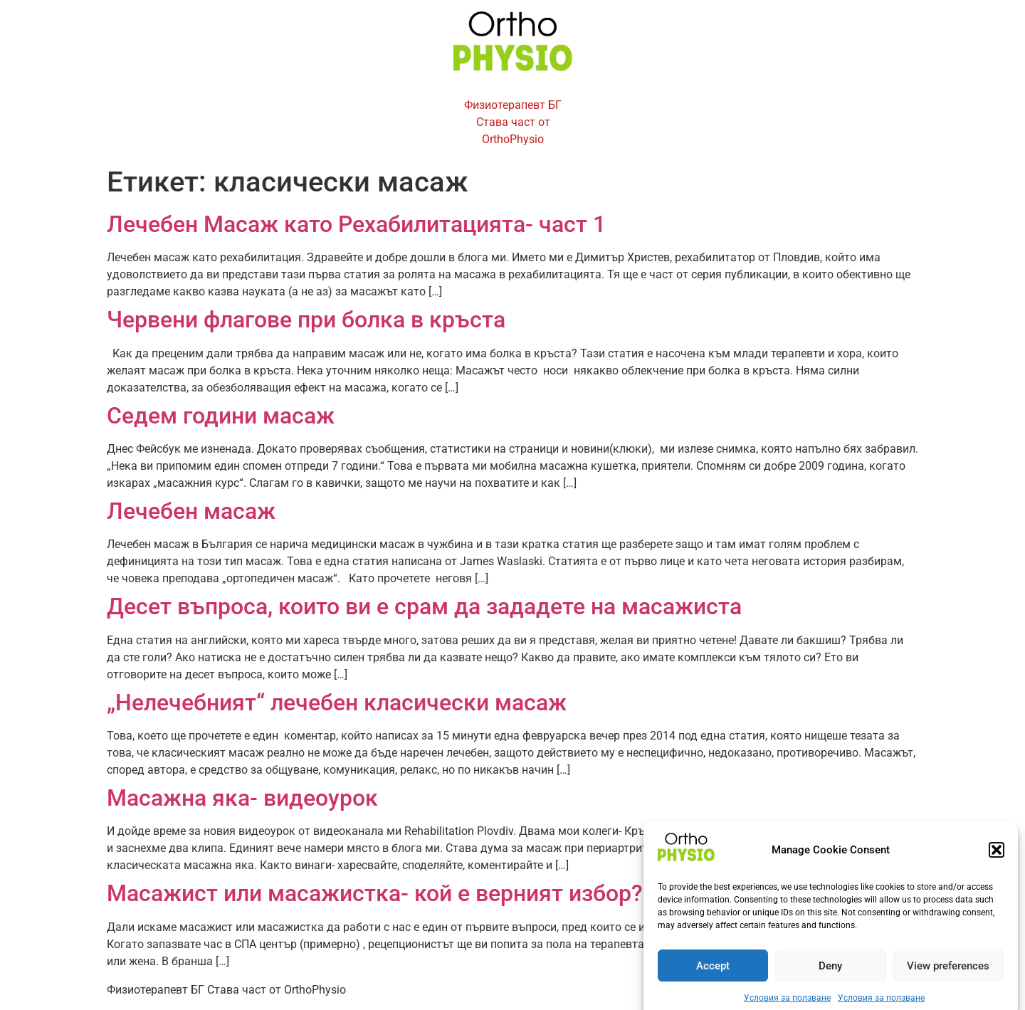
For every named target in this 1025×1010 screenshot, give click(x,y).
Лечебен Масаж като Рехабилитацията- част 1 (356, 224)
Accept (713, 973)
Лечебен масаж (191, 511)
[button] (996, 858)
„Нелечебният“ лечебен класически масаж (337, 702)
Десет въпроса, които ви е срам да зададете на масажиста (424, 606)
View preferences (948, 973)
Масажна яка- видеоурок (242, 797)
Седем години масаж (221, 415)
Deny (830, 973)
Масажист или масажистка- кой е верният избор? (375, 893)
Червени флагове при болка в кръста (306, 319)
